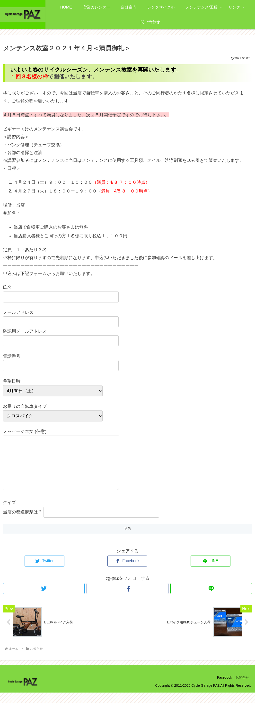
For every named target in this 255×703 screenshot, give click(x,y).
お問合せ (241, 688)
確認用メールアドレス (25, 331)
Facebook (222, 688)
